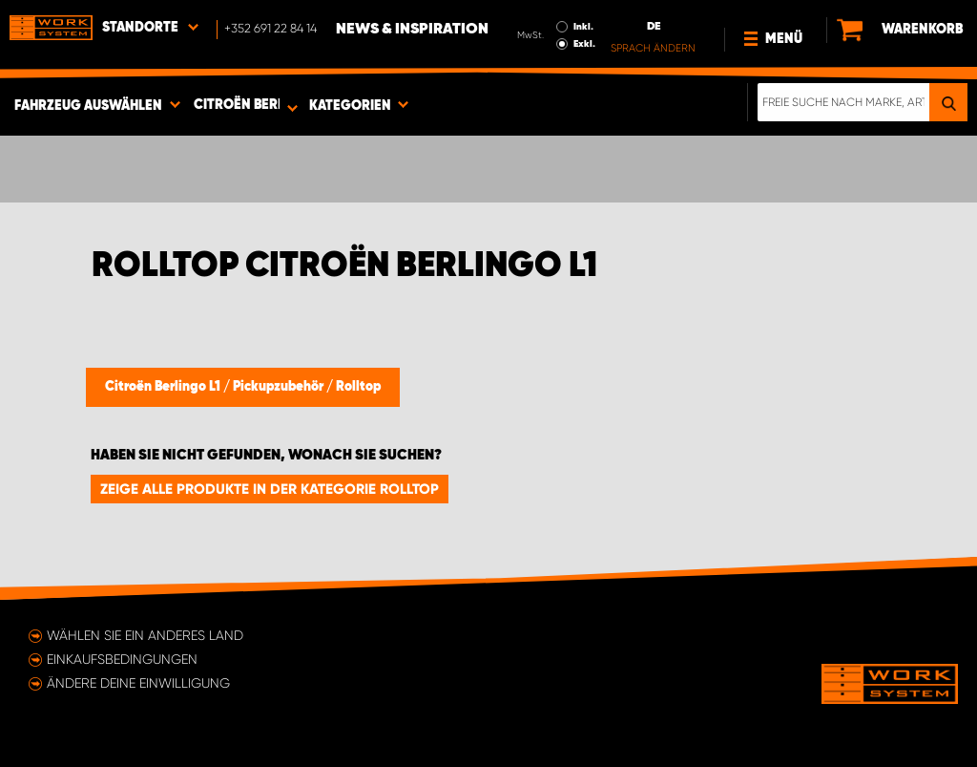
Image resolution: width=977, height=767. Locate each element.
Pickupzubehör (279, 387)
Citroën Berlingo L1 (164, 387)
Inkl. (583, 27)
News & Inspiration (412, 29)
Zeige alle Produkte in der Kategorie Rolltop (269, 489)
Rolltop (358, 387)
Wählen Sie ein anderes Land (145, 635)
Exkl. (584, 44)
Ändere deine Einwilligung (138, 683)
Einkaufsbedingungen (122, 659)
